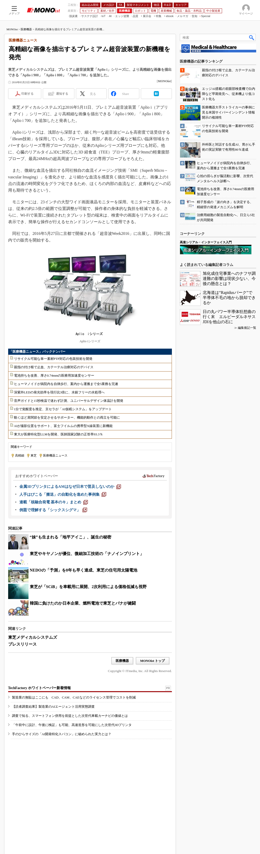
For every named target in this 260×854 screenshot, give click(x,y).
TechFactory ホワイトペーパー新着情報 (39, 688)
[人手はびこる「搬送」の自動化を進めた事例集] (62, 494)
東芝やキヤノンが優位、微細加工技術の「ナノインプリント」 (87, 553)
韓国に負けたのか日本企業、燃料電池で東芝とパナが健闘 (83, 603)
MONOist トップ (152, 661)
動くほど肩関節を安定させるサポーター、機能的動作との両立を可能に (67, 417)
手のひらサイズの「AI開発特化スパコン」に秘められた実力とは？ (62, 734)
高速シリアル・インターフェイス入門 (206, 242)
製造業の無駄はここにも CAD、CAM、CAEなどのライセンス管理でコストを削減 (74, 697)
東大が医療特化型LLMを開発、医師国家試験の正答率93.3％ (58, 434)
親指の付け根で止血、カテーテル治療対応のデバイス (53, 367)
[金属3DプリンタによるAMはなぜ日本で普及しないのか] (70, 487)
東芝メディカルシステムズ (32, 637)
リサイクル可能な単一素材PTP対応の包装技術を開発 (53, 359)
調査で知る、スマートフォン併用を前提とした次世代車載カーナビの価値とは (70, 716)
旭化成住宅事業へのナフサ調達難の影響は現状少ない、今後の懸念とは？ (229, 278)
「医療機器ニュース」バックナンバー (37, 351)
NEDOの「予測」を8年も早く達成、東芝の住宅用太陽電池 (83, 570)
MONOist (12, 29)
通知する (62, 93)
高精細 (19, 455)
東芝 (34, 455)
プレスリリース (22, 644)
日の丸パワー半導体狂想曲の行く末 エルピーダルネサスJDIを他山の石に (229, 316)
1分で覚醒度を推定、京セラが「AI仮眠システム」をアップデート (63, 409)
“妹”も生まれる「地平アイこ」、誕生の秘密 (70, 537)
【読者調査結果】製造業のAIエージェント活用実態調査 (53, 706)
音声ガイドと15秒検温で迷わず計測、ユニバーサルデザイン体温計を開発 (68, 401)
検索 (252, 37)
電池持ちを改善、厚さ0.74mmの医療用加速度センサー (54, 375)
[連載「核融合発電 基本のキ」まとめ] (53, 502)
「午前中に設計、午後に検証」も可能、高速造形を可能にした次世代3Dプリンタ (72, 725)
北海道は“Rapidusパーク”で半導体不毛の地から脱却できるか (229, 297)
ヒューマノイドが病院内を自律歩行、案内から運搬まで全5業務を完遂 (66, 384)
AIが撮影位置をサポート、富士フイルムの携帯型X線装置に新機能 (63, 426)
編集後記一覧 (247, 328)
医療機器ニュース (55, 455)
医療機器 (26, 29)
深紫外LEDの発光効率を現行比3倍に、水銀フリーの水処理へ (59, 392)
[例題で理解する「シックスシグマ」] (53, 510)
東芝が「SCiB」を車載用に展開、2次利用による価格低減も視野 (88, 587)
